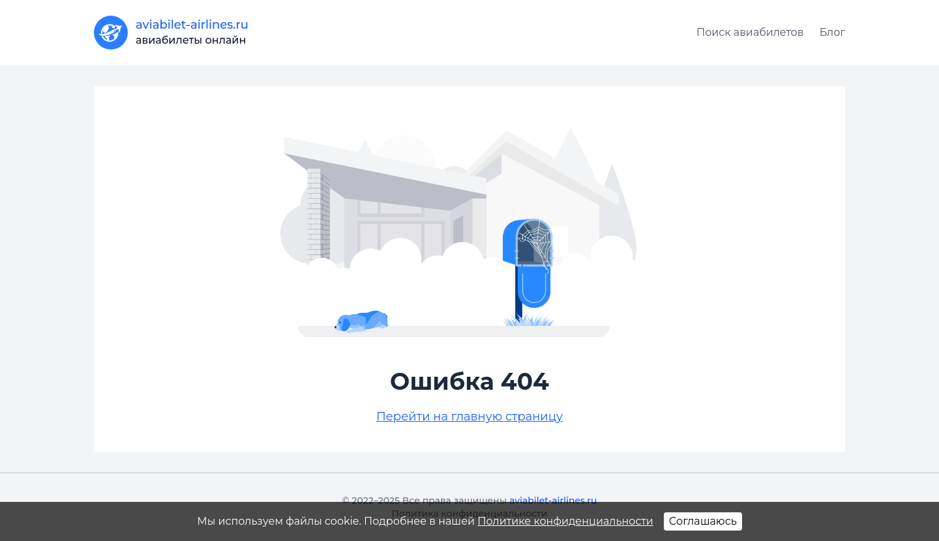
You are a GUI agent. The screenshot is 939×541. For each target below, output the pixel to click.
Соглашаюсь (703, 521)
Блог (832, 32)
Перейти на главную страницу (469, 416)
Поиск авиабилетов (750, 32)
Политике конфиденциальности (565, 521)
